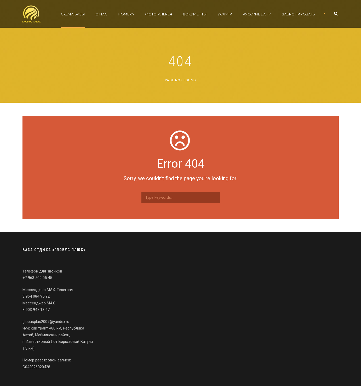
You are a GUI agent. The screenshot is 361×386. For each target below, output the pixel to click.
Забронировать (298, 14)
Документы (195, 14)
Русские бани (257, 14)
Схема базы (73, 14)
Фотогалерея (158, 14)
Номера (126, 14)
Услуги (225, 14)
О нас (101, 14)
